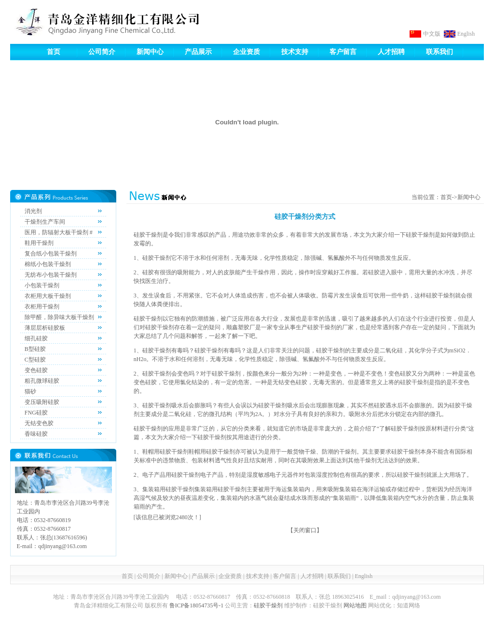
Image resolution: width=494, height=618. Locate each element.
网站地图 (355, 605)
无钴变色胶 (39, 423)
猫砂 (30, 391)
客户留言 (343, 51)
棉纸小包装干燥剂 (48, 264)
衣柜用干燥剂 (42, 306)
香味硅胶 (36, 433)
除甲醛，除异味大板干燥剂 (59, 317)
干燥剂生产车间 (45, 221)
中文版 (431, 33)
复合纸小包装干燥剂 (51, 253)
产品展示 (198, 51)
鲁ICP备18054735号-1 (196, 605)
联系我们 (439, 51)
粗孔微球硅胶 (42, 380)
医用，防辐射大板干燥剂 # (59, 232)
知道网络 (408, 605)
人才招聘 (391, 51)
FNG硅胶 (36, 412)
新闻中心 (150, 51)
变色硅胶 (36, 370)
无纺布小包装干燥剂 (51, 274)
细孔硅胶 (36, 338)
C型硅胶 (35, 359)
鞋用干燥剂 (39, 243)
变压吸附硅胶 (42, 402)
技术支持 (294, 51)
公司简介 (101, 51)
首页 (53, 51)
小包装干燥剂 (42, 285)
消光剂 (33, 211)
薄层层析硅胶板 (45, 327)
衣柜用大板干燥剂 (48, 296)
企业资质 (246, 51)
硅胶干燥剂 (268, 605)
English (466, 33)
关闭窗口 (304, 530)
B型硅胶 (35, 349)
